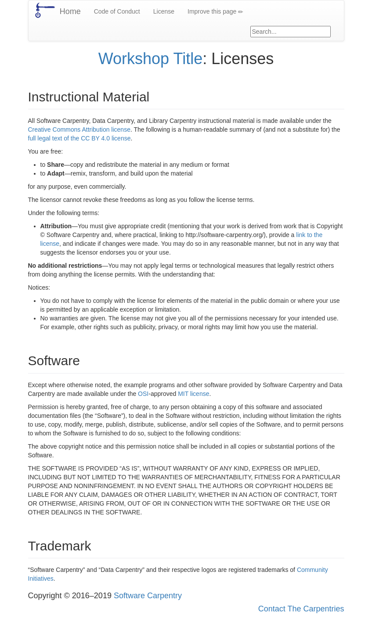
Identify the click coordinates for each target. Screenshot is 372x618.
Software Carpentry (148, 595)
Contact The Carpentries (301, 608)
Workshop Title (150, 59)
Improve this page (215, 11)
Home (70, 11)
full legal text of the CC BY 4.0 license (79, 138)
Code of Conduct (117, 11)
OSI (143, 393)
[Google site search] (290, 31)
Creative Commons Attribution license (79, 129)
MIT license (193, 393)
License (163, 11)
